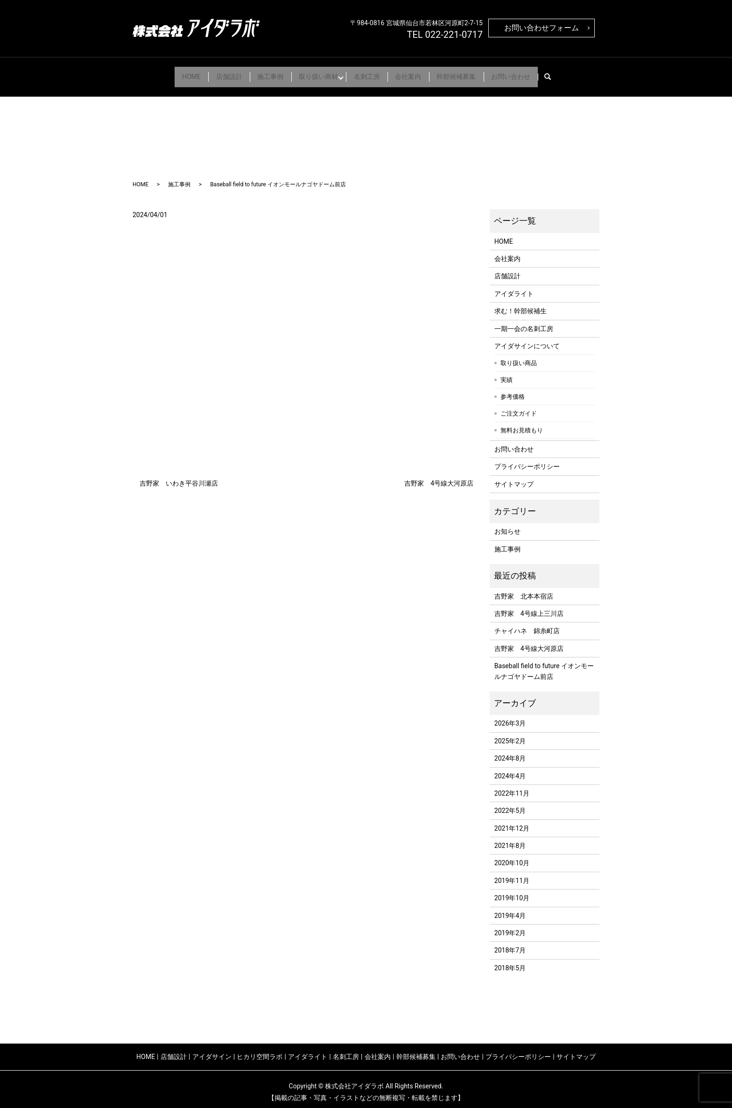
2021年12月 (511, 822)
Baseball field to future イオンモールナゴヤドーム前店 (544, 665)
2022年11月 (511, 787)
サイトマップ (514, 478)
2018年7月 (510, 944)
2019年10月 (511, 892)
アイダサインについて (527, 340)
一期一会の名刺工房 (523, 322)
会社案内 (415, 73)
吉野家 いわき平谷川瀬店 (179, 477)
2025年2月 (510, 735)
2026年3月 (510, 717)
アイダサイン (212, 1050)
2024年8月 (510, 752)
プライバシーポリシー (527, 461)
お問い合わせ (526, 73)
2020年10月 (511, 857)
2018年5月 (510, 962)
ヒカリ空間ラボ (259, 1050)
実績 (506, 373)
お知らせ (507, 525)
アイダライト (514, 287)
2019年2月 (510, 927)
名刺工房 (369, 73)
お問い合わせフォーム (541, 27)
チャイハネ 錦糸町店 (527, 625)
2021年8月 (510, 839)
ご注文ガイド (518, 407)
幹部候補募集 (467, 73)
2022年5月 (510, 805)
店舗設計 (218, 73)
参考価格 (512, 390)
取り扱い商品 (518, 356)
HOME (176, 73)
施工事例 (264, 73)
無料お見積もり (521, 424)
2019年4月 (510, 909)
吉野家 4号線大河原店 (438, 477)
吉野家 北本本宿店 (523, 590)
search (570, 74)
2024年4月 (510, 770)
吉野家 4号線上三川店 (528, 607)
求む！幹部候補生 (520, 305)
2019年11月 (511, 874)
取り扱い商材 (316, 73)
